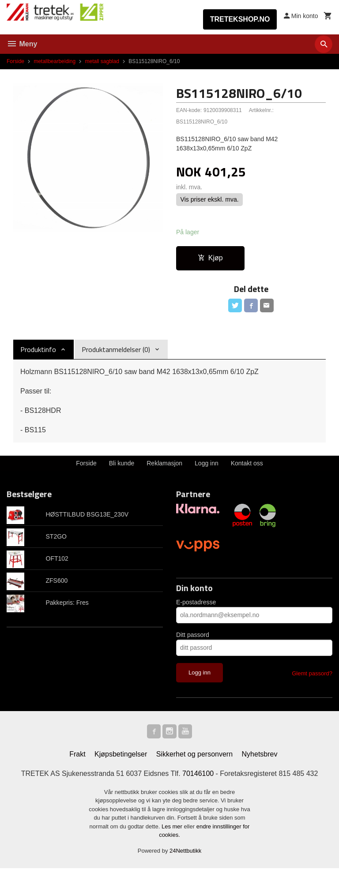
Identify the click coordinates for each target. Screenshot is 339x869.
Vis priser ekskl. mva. (210, 199)
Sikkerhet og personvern (194, 754)
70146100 (198, 774)
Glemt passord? (312, 673)
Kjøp (210, 258)
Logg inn (206, 463)
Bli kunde (122, 463)
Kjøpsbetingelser (120, 754)
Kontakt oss (247, 463)
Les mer (173, 827)
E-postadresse (196, 602)
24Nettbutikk (185, 851)
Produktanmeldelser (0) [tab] (116, 350)
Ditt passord (192, 635)
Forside (15, 61)
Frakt (77, 754)
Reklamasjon (164, 463)
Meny (22, 44)
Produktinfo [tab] (38, 350)
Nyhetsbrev (260, 754)
